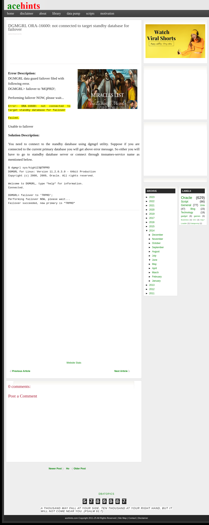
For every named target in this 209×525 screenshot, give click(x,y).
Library (56, 13)
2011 (152, 293)
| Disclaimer (142, 518)
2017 (152, 218)
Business (185, 220)
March (155, 272)
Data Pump (73, 13)
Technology (187, 212)
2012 (152, 289)
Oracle (186, 198)
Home (10, 13)
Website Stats (73, 362)
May (154, 264)
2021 (152, 205)
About (42, 13)
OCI (194, 220)
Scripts (90, 13)
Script (184, 201)
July (154, 255)
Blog (192, 208)
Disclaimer (26, 13)
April (154, 268)
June (154, 260)
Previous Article (21, 371)
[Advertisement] (74, 47)
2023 (152, 197)
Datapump (194, 223)
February (157, 276)
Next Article (121, 371)
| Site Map (122, 518)
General (186, 205)
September (158, 247)
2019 (152, 213)
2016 (152, 222)
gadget (184, 216)
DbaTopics (106, 494)
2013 (152, 285)
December (157, 234)
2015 (152, 226)
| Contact (131, 518)
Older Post (80, 468)
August (155, 251)
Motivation (107, 13)
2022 (152, 201)
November (157, 239)
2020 (152, 209)
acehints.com (71, 518)
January (156, 280)
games (197, 216)
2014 (152, 230)
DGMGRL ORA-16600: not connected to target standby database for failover (68, 27)
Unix (202, 205)
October (156, 243)
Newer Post (55, 468)
